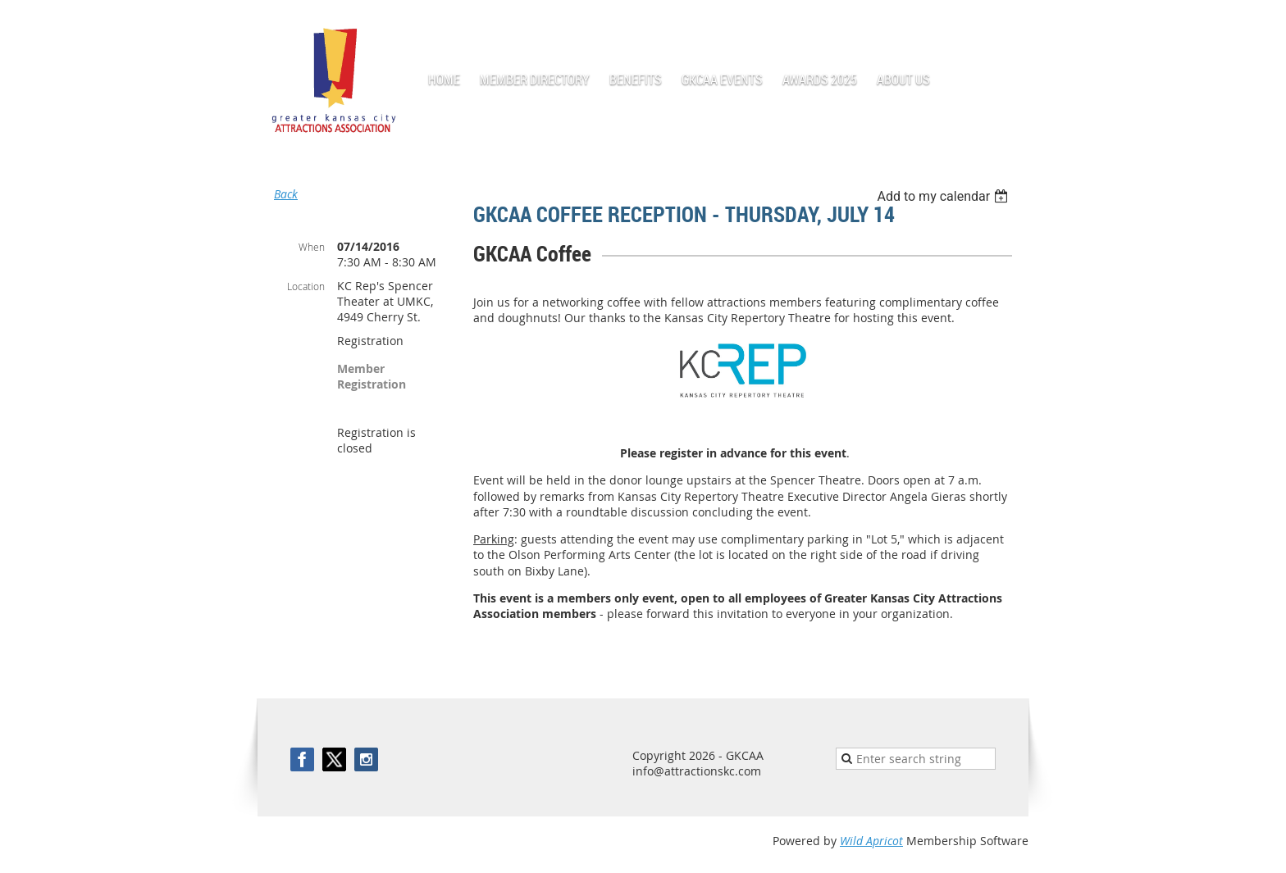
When (312, 246)
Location (306, 286)
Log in (1012, 24)
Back (286, 194)
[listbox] (944, 196)
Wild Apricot (871, 840)
